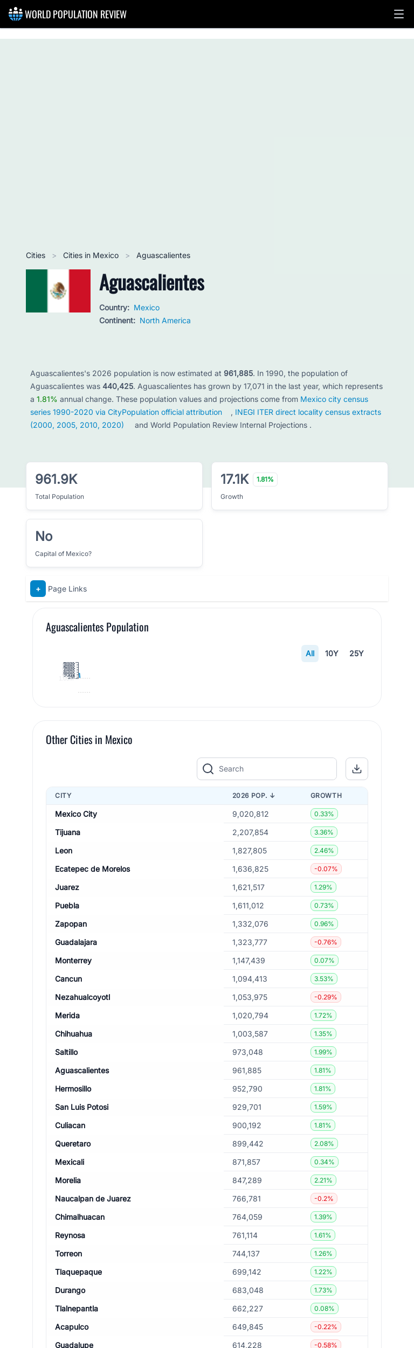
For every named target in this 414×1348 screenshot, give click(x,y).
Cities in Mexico (92, 255)
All (310, 653)
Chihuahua (73, 1233)
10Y (332, 653)
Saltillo (66, 1251)
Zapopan (71, 1123)
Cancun (68, 1178)
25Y (356, 653)
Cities (36, 255)
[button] (399, 14)
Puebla (67, 1105)
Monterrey (73, 1160)
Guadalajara (76, 1142)
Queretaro (73, 1343)
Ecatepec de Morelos (92, 1068)
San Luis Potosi (81, 1306)
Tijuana (67, 1032)
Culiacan (70, 1325)
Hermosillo (73, 1288)
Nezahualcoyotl (82, 1196)
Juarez (67, 1087)
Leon (63, 1050)
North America (165, 320)
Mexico (147, 307)
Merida (67, 1215)
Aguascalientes (82, 1270)
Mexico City (76, 1013)
